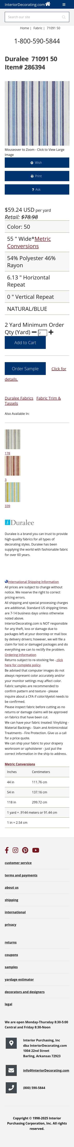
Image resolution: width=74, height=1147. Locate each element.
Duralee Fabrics (19, 398)
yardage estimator (19, 979)
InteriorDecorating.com (28, 3)
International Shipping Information (32, 582)
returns (11, 942)
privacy (10, 924)
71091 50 (53, 28)
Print (38, 176)
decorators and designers (25, 992)
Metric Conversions (29, 242)
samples (11, 967)
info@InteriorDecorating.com (46, 1070)
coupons (11, 955)
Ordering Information (20, 655)
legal (8, 1004)
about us (12, 887)
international (15, 912)
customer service (18, 863)
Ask (38, 189)
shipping (11, 900)
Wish (38, 162)
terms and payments (21, 875)
